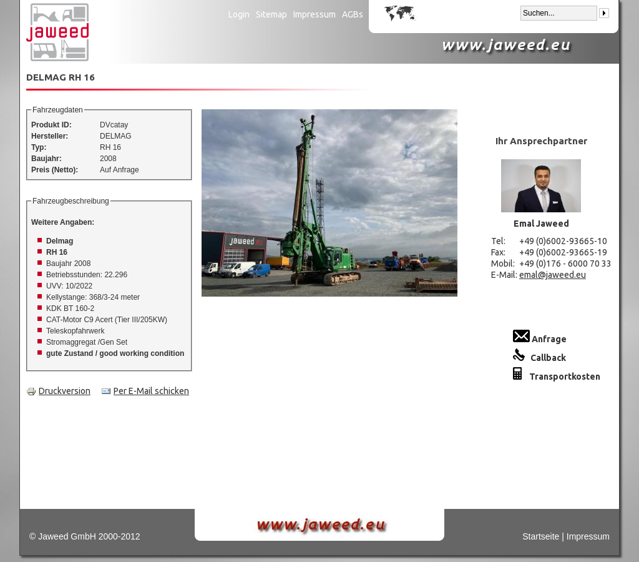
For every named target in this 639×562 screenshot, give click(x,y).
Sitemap (271, 14)
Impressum (314, 14)
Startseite (540, 536)
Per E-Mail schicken (145, 391)
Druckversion (58, 391)
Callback (539, 358)
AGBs (352, 14)
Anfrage (540, 339)
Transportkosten (556, 377)
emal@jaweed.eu (552, 275)
